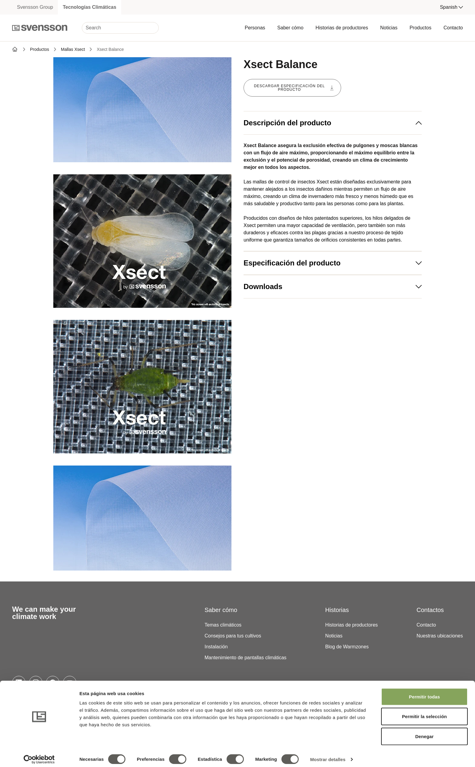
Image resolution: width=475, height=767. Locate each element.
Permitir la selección (424, 712)
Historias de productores (342, 27)
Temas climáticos (222, 624)
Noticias (388, 27)
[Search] (120, 28)
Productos (420, 27)
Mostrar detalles (328, 755)
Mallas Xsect (73, 49)
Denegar (424, 732)
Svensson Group (35, 7)
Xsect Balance (110, 49)
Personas (255, 27)
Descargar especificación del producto (294, 88)
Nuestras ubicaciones (440, 635)
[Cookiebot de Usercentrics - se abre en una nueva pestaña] (39, 755)
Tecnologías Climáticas (89, 7)
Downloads (333, 286)
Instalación (216, 646)
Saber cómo (290, 27)
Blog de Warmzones (347, 646)
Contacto (453, 27)
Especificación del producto (333, 263)
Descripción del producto (333, 123)
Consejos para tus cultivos (232, 635)
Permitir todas (424, 692)
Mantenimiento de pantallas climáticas (245, 657)
